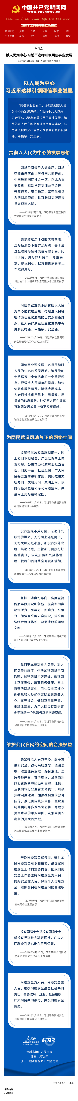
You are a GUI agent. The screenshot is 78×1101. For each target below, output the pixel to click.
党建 (45, 31)
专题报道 (9, 1093)
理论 (33, 31)
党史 (33, 36)
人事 (21, 31)
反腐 (21, 36)
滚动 (68, 31)
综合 (45, 36)
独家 (56, 31)
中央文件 (9, 36)
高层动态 (9, 31)
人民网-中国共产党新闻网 (50, 61)
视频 (56, 36)
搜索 (68, 36)
